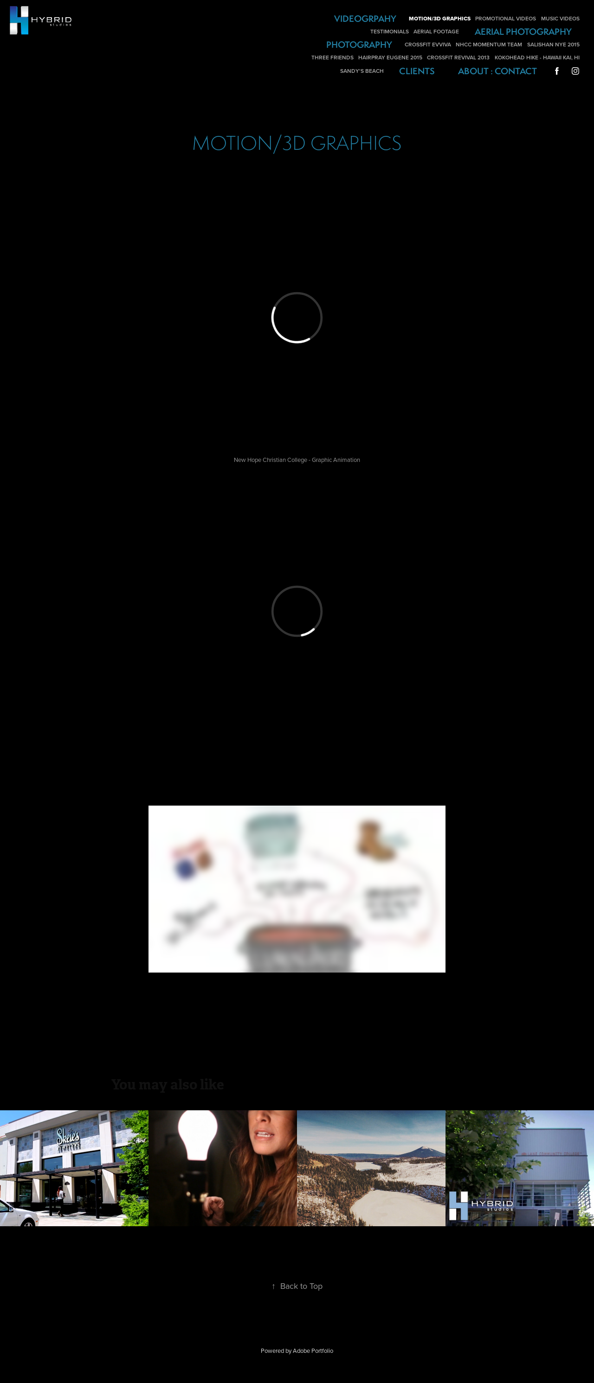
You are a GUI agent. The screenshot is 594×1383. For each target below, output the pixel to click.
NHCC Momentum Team (489, 44)
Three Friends (332, 57)
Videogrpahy (365, 19)
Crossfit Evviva (428, 44)
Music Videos (560, 18)
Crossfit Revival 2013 (458, 57)
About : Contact (497, 71)
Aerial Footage (436, 31)
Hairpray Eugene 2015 (390, 57)
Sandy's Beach (362, 71)
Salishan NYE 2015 (553, 44)
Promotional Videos (505, 18)
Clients (417, 71)
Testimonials (389, 31)
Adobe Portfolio (313, 1350)
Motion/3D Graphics (440, 18)
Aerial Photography (523, 32)
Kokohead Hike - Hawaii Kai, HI (537, 57)
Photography (359, 44)
